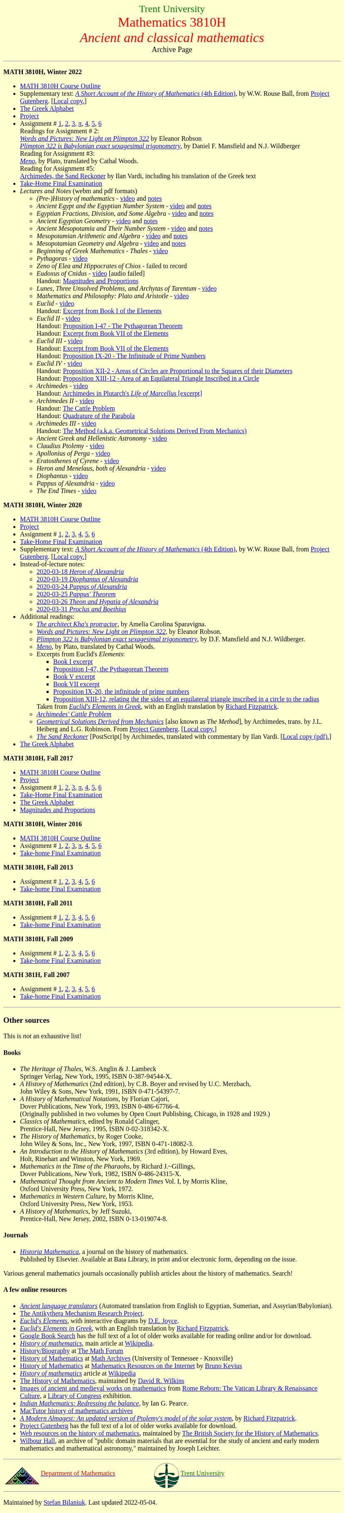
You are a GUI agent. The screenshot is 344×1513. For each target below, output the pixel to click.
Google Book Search (47, 1335)
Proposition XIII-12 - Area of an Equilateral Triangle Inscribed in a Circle (161, 378)
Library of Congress (74, 1395)
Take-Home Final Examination (61, 183)
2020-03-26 (97, 601)
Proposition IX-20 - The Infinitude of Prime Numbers (134, 355)
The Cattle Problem (89, 408)
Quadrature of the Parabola (99, 415)
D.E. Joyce (162, 1320)
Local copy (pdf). (306, 736)
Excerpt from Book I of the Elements (112, 310)
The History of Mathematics (57, 1380)
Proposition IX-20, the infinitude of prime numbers (121, 691)
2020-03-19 (87, 579)
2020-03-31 (81, 609)
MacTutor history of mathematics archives (76, 1410)
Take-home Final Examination (60, 853)
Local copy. (69, 101)
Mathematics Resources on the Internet (143, 1365)
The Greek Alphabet (47, 108)
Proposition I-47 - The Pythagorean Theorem (123, 325)
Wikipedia (138, 1343)
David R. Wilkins (161, 1380)
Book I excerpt (73, 661)
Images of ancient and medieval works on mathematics (93, 1388)
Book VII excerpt (76, 684)
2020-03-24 (82, 586)
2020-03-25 (76, 594)
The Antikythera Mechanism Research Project (81, 1313)
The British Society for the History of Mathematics (250, 1433)
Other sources (26, 1020)
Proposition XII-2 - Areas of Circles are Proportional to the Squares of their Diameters (177, 370)
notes (155, 198)
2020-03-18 (80, 571)
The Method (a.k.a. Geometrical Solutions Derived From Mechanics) (155, 430)
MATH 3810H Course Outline (60, 86)
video (127, 198)
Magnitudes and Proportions (100, 280)
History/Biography (45, 1350)
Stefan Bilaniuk (64, 1502)
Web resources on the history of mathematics (80, 1433)
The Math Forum (100, 1350)
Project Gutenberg (154, 729)
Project (29, 116)
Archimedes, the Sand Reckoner (63, 175)
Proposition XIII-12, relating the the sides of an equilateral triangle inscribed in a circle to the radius (186, 699)
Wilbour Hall (37, 1440)
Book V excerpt (74, 676)
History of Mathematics (51, 1358)
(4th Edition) (155, 93)
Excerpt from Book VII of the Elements (116, 333)
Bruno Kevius (223, 1365)
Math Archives (111, 1358)
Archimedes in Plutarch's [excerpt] (132, 393)
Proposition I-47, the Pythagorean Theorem (110, 669)
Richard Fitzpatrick (251, 706)
